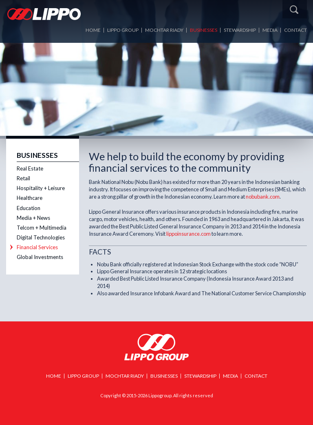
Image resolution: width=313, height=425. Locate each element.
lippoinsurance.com (188, 233)
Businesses (203, 30)
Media (270, 30)
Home (93, 30)
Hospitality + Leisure (41, 188)
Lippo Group (156, 347)
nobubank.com (263, 196)
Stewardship (240, 30)
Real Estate (30, 168)
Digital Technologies (41, 237)
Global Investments (40, 257)
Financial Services (37, 247)
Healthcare (29, 198)
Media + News (33, 218)
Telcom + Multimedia (41, 227)
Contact (295, 30)
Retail (23, 178)
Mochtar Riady (164, 30)
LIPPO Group (123, 30)
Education (28, 208)
